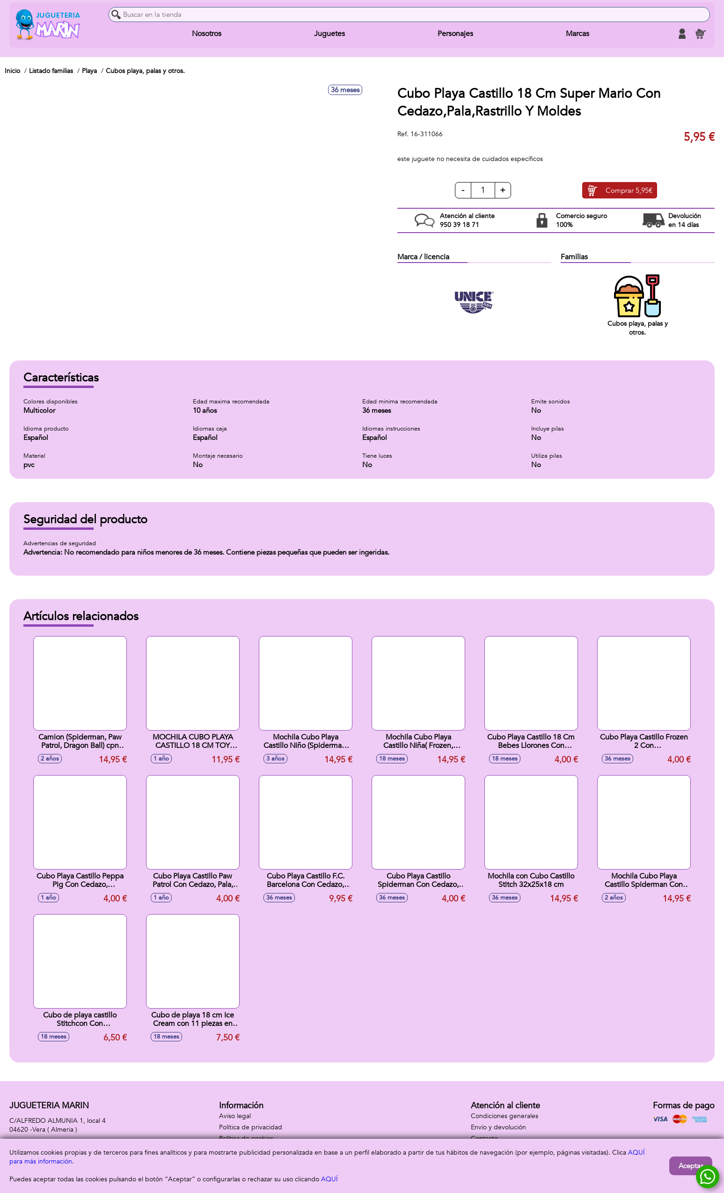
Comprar (629, 190)
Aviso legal (235, 1116)
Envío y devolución (498, 1127)
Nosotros (206, 34)
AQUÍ (329, 1179)
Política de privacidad (250, 1127)
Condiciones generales (504, 1116)
